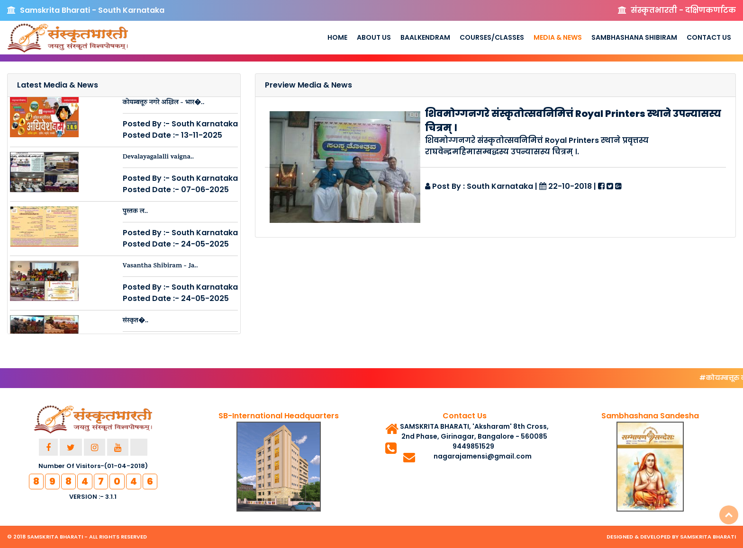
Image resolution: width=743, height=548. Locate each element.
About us (374, 37)
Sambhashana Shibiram (634, 37)
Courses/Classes (492, 37)
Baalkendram (425, 37)
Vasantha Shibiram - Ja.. (160, 266)
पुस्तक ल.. (135, 211)
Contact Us (709, 37)
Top (728, 514)
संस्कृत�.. (135, 321)
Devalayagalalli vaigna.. (158, 157)
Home (337, 37)
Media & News (558, 37)
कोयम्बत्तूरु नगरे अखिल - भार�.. (164, 102)
